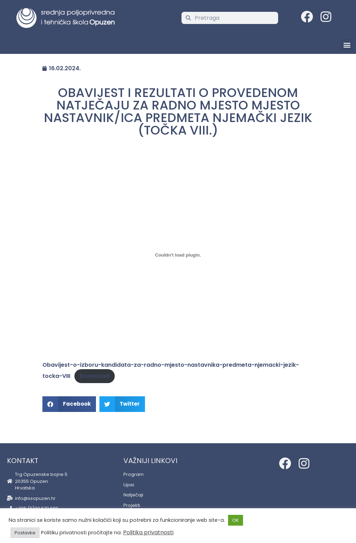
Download (94, 376)
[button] (347, 44)
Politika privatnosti (148, 532)
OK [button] (235, 520)
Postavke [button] (25, 532)
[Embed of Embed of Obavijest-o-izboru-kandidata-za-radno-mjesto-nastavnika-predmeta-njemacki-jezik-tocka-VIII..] (178, 255)
